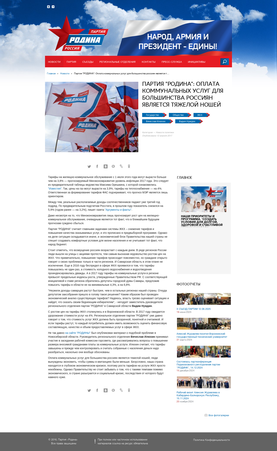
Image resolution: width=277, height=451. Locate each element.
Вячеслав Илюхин (156, 121)
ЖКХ (200, 115)
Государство (153, 115)
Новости (54, 61)
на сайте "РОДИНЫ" (78, 332)
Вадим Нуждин (187, 121)
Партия (71, 61)
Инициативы (196, 61)
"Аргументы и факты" (118, 209)
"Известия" (55, 188)
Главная (51, 73)
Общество (178, 115)
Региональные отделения (117, 61)
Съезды (87, 61)
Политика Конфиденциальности (211, 439)
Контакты (148, 61)
